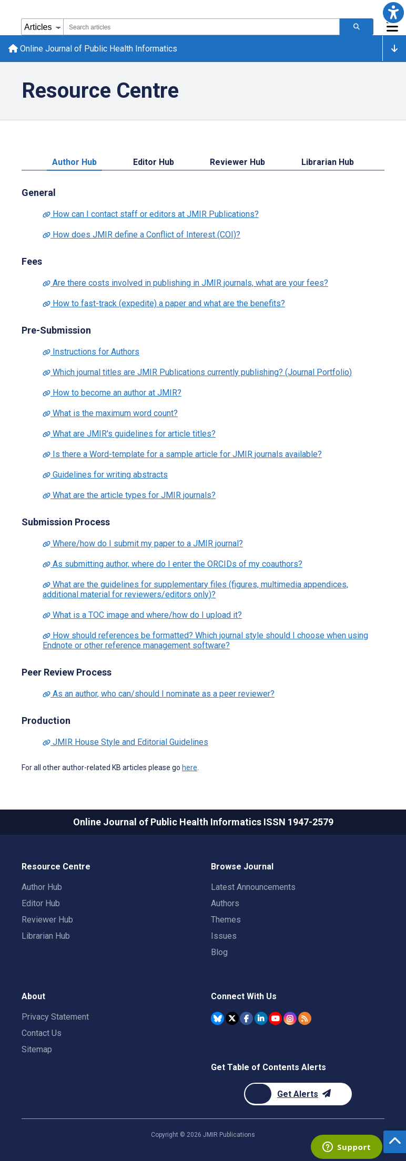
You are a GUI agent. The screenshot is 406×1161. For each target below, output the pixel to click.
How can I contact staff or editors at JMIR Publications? (151, 214)
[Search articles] (356, 26)
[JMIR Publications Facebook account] (246, 1018)
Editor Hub (153, 162)
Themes (226, 920)
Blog (219, 952)
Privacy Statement (55, 1017)
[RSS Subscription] (304, 1018)
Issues (224, 936)
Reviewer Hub (237, 162)
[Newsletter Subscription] (298, 1094)
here (189, 767)
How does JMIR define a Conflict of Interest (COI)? (141, 235)
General (39, 192)
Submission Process (66, 521)
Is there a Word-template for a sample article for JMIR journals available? (182, 454)
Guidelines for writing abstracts (105, 475)
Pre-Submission (56, 330)
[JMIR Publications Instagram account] (290, 1018)
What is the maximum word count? (110, 413)
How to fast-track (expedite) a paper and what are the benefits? (164, 303)
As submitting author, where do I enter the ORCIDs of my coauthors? (172, 564)
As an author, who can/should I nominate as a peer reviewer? (159, 694)
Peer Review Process (66, 672)
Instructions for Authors (91, 352)
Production (46, 720)
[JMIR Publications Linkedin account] (261, 1018)
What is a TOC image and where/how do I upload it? (142, 615)
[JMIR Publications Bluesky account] (217, 1018)
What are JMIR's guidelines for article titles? (129, 434)
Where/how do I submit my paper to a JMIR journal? (143, 543)
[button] (393, 12)
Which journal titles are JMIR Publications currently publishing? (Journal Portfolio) (197, 372)
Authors (225, 903)
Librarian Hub (327, 162)
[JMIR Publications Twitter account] (232, 1018)
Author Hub (74, 162)
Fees (32, 261)
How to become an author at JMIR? (112, 393)
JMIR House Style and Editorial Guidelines (125, 742)
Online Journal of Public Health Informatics (92, 49)
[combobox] (201, 26)
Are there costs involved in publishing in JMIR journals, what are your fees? (185, 283)
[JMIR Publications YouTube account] (275, 1018)
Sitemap (37, 1049)
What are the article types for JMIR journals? (129, 495)
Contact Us (42, 1033)
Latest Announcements (253, 887)
